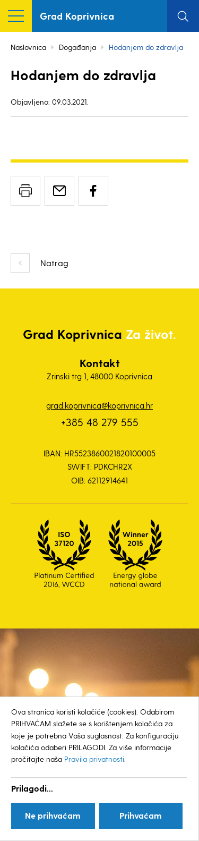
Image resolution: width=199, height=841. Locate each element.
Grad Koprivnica (77, 15)
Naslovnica (28, 47)
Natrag (54, 263)
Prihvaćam (140, 815)
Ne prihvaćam (53, 815)
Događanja (77, 47)
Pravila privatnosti (94, 758)
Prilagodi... (32, 788)
